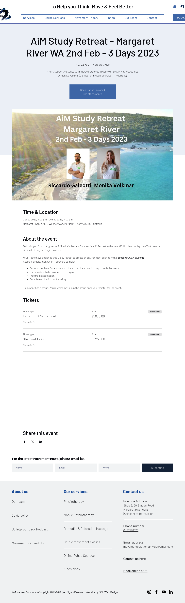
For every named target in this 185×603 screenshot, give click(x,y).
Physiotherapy (74, 501)
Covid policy (20, 515)
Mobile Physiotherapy (79, 515)
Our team (18, 501)
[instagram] (149, 591)
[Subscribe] (157, 468)
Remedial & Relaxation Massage (86, 528)
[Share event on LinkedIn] (40, 442)
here (142, 559)
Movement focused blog (29, 543)
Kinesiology (72, 569)
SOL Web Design (108, 592)
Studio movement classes (82, 542)
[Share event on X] (32, 442)
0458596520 (130, 530)
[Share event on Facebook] (24, 442)
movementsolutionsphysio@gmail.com (148, 546)
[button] (31, 18)
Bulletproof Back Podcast (30, 529)
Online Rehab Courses (79, 555)
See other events (92, 93)
